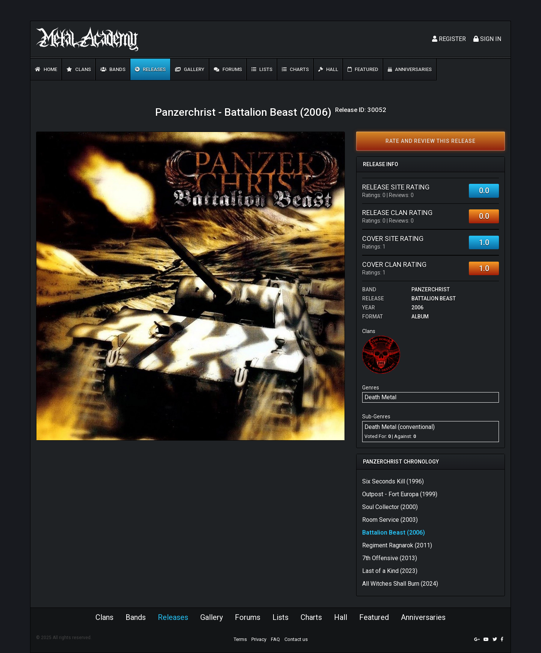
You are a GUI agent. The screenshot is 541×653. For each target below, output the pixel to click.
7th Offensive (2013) (389, 558)
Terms (240, 639)
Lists (261, 69)
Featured (363, 69)
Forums (228, 69)
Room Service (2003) (390, 519)
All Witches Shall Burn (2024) (400, 583)
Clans (78, 69)
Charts (295, 69)
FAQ (275, 639)
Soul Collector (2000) (390, 507)
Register (449, 38)
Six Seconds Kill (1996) (393, 481)
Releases (150, 69)
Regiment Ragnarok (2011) (397, 545)
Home (46, 69)
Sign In (487, 38)
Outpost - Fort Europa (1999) (399, 494)
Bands (112, 69)
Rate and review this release (430, 141)
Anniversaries (410, 69)
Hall (328, 69)
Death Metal (380, 397)
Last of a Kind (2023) (389, 570)
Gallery (189, 69)
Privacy (258, 639)
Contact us (296, 639)
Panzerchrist (430, 289)
